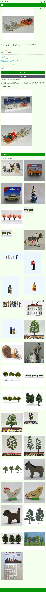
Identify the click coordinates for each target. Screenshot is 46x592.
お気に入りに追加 (23, 76)
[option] (23, 24)
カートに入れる (23, 72)
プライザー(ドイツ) (11, 64)
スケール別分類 (4, 58)
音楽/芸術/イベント (14, 60)
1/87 (11, 61)
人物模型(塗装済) (5, 57)
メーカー (3, 63)
